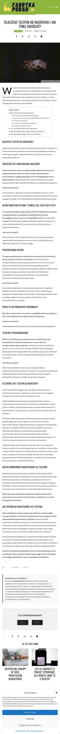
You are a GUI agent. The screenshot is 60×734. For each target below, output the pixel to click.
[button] (56, 693)
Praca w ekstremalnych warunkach (24, 123)
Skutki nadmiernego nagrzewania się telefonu (27, 131)
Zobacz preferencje (30, 725)
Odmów (30, 719)
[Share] (16, 36)
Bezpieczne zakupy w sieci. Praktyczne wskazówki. (15, 674)
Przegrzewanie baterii (20, 121)
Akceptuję (30, 712)
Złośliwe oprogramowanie (22, 126)
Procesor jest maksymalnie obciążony (26, 115)
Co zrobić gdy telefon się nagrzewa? (24, 128)
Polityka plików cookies (22, 731)
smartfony (15, 567)
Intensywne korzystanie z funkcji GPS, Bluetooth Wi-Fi (31, 118)
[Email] (29, 36)
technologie (18, 31)
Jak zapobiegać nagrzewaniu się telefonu (26, 134)
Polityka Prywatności (37, 731)
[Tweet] (22, 36)
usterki (26, 567)
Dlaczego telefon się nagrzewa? (22, 113)
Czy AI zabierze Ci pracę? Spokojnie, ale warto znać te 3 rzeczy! (44, 674)
